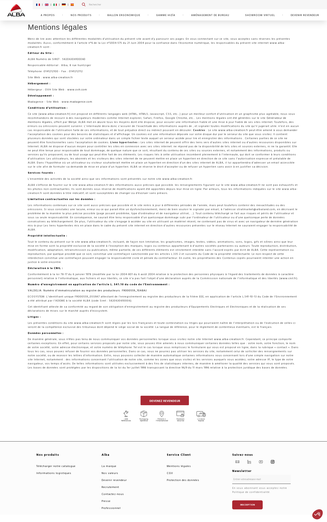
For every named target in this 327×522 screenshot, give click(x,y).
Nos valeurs (110, 473)
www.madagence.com (77, 102)
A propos (48, 15)
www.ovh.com (77, 89)
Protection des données (183, 480)
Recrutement (110, 487)
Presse (106, 501)
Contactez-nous (113, 494)
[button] (317, 514)
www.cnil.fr (288, 278)
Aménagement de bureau (210, 15)
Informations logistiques (53, 473)
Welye (72, 122)
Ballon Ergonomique (123, 15)
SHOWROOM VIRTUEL (260, 15)
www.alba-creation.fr (58, 77)
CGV (170, 473)
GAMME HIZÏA (165, 15)
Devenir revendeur (305, 15)
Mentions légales (179, 466)
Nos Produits (81, 15)
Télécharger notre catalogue (56, 466)
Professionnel (111, 508)
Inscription (247, 505)
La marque (109, 466)
